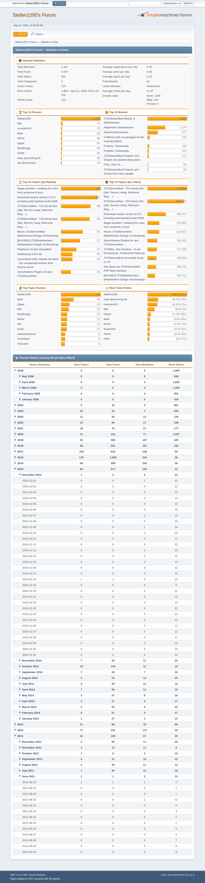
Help (163, 875)
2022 (20, 422)
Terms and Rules (176, 875)
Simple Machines (37, 875)
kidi (19, 323)
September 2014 (32, 672)
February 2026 (31, 393)
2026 (20, 370)
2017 (20, 451)
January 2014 (30, 718)
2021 (20, 428)
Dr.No (107, 323)
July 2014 (28, 683)
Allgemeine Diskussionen (119, 127)
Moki (20, 133)
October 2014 (30, 666)
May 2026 (28, 376)
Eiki (19, 123)
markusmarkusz (26, 333)
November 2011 (32, 747)
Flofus (107, 314)
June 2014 (28, 689)
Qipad (20, 143)
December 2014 (32, 474)
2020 (20, 434)
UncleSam (23, 338)
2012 (20, 730)
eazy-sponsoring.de (28, 158)
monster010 (24, 128)
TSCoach (22, 343)
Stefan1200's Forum (34, 15)
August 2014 (30, 677)
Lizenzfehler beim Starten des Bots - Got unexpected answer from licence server (38, 263)
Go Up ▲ (190, 875)
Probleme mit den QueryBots (34, 249)
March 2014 (29, 706)
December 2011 (32, 741)
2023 (20, 416)
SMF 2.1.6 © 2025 (19, 875)
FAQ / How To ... (113, 164)
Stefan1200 (24, 118)
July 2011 (28, 770)
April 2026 (28, 382)
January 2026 (30, 399)
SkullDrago (23, 148)
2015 (20, 463)
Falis (106, 338)
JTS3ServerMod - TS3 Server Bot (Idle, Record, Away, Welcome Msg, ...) (37, 210)
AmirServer (153, 86)
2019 (20, 440)
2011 (20, 736)
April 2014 (28, 701)
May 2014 (28, 695)
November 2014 (32, 660)
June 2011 (28, 776)
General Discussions (116, 132)
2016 (20, 457)
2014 (20, 469)
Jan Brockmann (26, 162)
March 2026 (29, 387)
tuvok (20, 328)
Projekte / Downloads (116, 150)
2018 (20, 445)
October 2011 (30, 753)
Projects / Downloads (116, 146)
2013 (20, 724)
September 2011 (32, 759)
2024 (20, 410)
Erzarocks (110, 328)
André (20, 153)
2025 (20, 405)
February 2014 (31, 712)
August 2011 (30, 764)
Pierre (20, 138)
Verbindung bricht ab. (29, 254)
